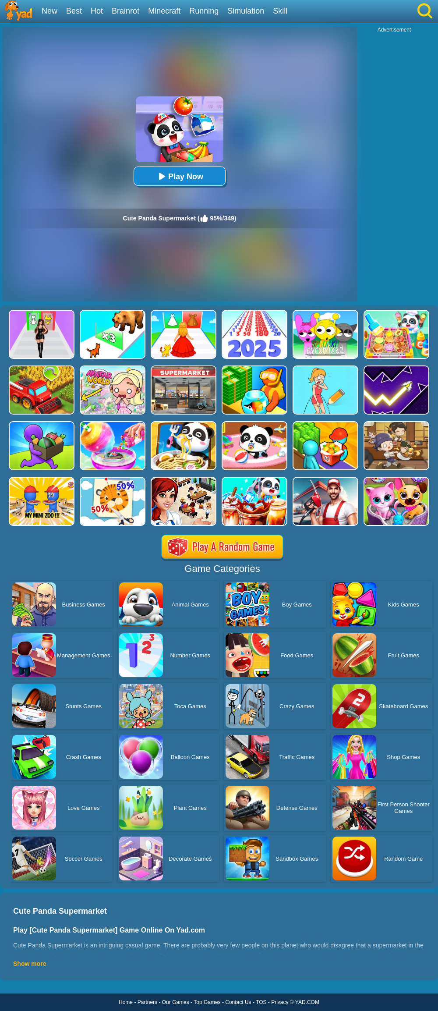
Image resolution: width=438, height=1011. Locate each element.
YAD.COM (307, 1002)
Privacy (279, 1002)
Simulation (245, 11)
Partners (147, 1002)
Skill (280, 11)
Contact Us (238, 1002)
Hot (97, 11)
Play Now (179, 176)
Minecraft (164, 11)
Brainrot (125, 11)
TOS (261, 1002)
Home (126, 1002)
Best (74, 11)
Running (204, 11)
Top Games (207, 1002)
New (49, 11)
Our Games (175, 1002)
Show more (29, 963)
